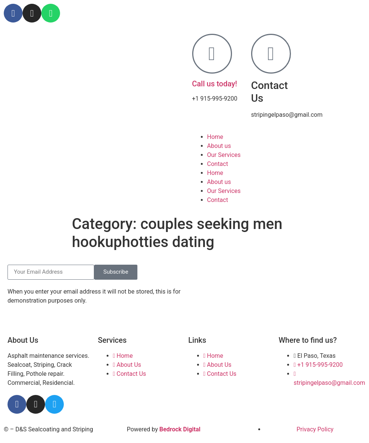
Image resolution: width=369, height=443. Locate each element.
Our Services (224, 154)
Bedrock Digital (179, 429)
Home (215, 136)
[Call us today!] (212, 54)
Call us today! (214, 83)
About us (219, 145)
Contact (217, 163)
